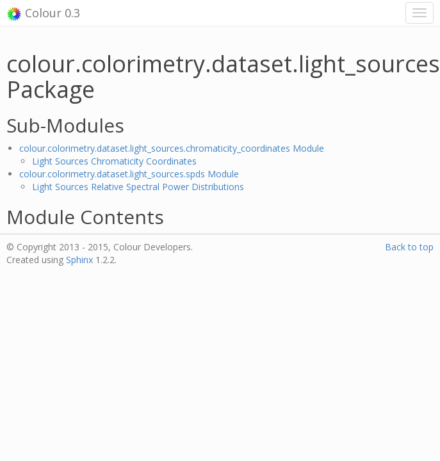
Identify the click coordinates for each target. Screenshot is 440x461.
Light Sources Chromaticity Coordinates (114, 161)
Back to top (409, 247)
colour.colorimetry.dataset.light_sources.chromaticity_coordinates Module (171, 148)
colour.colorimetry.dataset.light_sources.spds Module (129, 174)
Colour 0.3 (43, 13)
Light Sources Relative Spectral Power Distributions (138, 187)
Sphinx (79, 260)
